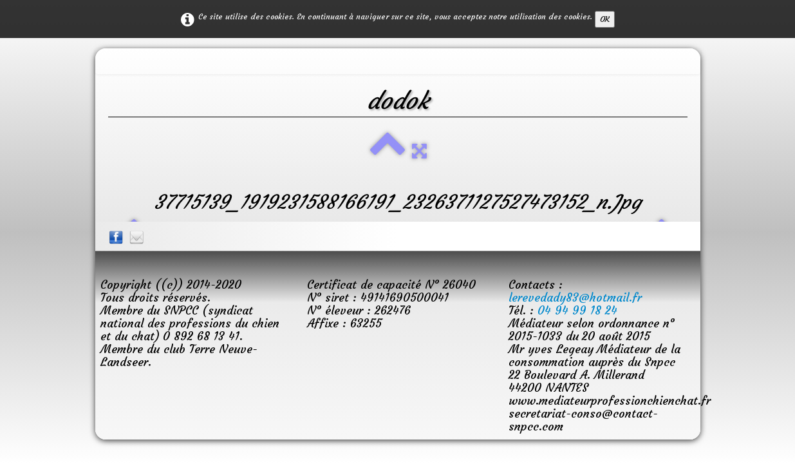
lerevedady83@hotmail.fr (575, 297)
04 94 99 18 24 (577, 310)
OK (605, 19)
